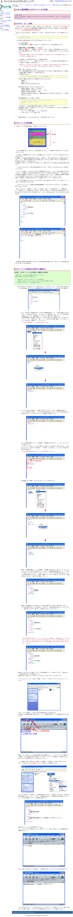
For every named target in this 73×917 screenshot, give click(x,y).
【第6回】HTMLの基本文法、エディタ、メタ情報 (44, 5)
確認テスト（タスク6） (6, 12)
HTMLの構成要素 (5, 29)
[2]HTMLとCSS (28, 5)
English (69, 1)
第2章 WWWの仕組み (5, 13)
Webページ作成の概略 (6, 17)
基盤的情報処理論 (59, 1)
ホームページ (21, 5)
